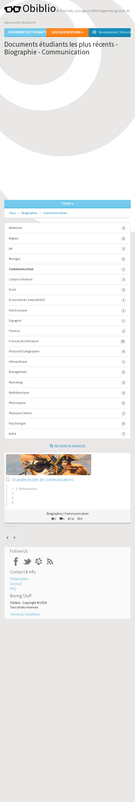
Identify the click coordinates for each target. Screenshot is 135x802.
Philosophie (67, 403)
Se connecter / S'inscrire (111, 32)
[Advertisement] (67, 129)
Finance (67, 331)
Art (67, 249)
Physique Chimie (67, 413)
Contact (16, 583)
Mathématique (67, 393)
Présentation (19, 579)
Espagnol (67, 321)
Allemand (67, 228)
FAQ (13, 588)
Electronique (67, 310)
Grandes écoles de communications (43, 479)
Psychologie (67, 423)
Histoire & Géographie (67, 351)
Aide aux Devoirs (67, 32)
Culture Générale (67, 279)
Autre (67, 434)
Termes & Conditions (25, 614)
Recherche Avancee (68, 446)
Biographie (29, 213)
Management (67, 372)
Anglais (67, 238)
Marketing (67, 382)
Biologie (67, 259)
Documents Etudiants (27, 32)
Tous (12, 213)
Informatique (67, 362)
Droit (67, 290)
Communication (55, 213)
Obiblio (30, 8)
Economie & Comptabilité (67, 300)
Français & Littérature (67, 341)
